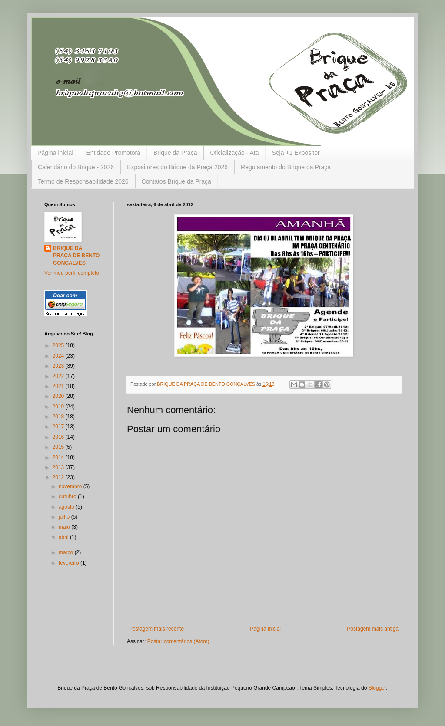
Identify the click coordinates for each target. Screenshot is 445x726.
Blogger (377, 688)
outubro (68, 496)
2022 (59, 376)
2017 (59, 427)
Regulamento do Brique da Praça (286, 167)
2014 (59, 457)
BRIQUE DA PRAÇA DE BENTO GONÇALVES (76, 255)
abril (64, 537)
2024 (59, 356)
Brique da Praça (175, 152)
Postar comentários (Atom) (178, 641)
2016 (59, 437)
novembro (71, 486)
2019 (59, 407)
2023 (59, 366)
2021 (59, 386)
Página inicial (55, 152)
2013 (59, 467)
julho (65, 517)
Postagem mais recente (156, 629)
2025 (59, 345)
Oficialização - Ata (234, 152)
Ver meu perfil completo (71, 273)
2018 (59, 417)
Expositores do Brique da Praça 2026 (177, 167)
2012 (59, 477)
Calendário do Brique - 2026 (76, 167)
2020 (59, 396)
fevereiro (69, 563)
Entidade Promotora (113, 152)
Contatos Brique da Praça (176, 181)
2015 (59, 447)
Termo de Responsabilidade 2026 (83, 181)
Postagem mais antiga (373, 629)
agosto (67, 507)
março (67, 552)
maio (65, 527)
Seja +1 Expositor (296, 152)
